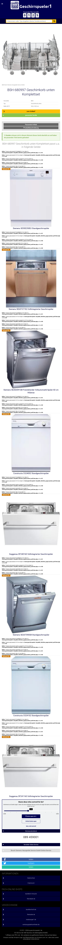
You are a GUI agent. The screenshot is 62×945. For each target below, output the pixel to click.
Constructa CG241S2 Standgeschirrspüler (31, 715)
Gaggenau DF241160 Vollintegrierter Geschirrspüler (31, 796)
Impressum (31, 883)
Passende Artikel (31, 125)
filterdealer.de (31, 899)
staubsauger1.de (31, 919)
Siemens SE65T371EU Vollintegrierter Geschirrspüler (31, 309)
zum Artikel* (31, 111)
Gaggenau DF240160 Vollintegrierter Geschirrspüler (31, 554)
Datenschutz (31, 878)
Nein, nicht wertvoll (31, 826)
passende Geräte (31, 115)
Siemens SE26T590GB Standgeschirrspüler (31, 635)
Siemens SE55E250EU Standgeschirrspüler (31, 228)
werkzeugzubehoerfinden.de (31, 924)
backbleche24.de (31, 909)
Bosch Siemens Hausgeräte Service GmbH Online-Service (31, 850)
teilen (31, 859)
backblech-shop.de (31, 894)
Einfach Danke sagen (31, 821)
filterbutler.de (31, 914)
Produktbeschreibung (31, 128)
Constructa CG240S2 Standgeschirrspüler (31, 473)
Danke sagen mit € (31, 816)
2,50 (31, 809)
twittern (31, 863)
